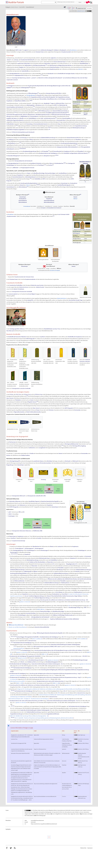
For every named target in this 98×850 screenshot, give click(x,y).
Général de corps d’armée (37, 285)
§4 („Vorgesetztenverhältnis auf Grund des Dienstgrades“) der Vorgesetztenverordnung (49, 97)
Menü (80, 2)
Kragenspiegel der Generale (27, 167)
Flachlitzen (40, 165)
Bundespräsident (26, 650)
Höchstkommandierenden (39, 65)
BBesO (85, 114)
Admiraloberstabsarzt (30, 177)
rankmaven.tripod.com (18, 648)
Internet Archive (32, 640)
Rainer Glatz (22, 45)
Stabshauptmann (65, 582)
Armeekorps (21, 289)
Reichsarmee (53, 65)
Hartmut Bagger (20, 637)
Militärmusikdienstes (19, 581)
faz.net (26, 596)
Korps (59, 124)
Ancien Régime (31, 294)
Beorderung (59, 569)
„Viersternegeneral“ (38, 548)
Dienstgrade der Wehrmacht (18, 495)
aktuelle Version (81, 11)
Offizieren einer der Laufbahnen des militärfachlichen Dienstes (62, 579)
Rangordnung (9, 465)
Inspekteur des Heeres (11, 118)
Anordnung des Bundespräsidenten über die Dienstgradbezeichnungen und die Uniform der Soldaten (58, 650)
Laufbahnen (11, 139)
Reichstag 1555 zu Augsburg (79, 446)
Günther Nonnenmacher (68, 596)
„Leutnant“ (33, 78)
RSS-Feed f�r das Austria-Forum (15, 848)
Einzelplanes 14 (67, 151)
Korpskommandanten (30, 279)
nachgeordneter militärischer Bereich (78, 153)
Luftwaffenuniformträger (39, 173)
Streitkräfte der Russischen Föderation (17, 336)
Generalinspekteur (66, 118)
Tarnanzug (43, 479)
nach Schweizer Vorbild (63, 214)
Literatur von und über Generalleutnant (17, 627)
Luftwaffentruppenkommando (42, 114)
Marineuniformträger (50, 173)
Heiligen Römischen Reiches (64, 65)
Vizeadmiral (52, 69)
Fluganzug (87, 509)
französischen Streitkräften (16, 285)
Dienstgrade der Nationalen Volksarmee (21, 530)
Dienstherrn (78, 139)
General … (58, 490)
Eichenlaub (38, 163)
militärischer (44, 50)
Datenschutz (83, 848)
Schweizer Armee (39, 52)
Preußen (32, 453)
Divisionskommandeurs (45, 463)
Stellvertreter (28, 65)
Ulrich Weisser (59, 592)
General (9, 59)
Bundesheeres (73, 50)
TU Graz (89, 2)
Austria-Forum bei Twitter (11, 848)
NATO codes (57, 646)
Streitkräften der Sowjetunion (75, 336)
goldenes (33, 163)
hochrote (28, 613)
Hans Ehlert (64, 594)
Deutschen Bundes (54, 67)
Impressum (89, 848)
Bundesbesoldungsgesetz (52, 662)
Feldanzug (85, 163)
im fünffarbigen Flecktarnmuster (65, 615)
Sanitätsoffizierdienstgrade (63, 185)
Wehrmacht (75, 461)
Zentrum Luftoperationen (29, 114)
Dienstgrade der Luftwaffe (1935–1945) (37, 495)
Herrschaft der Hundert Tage (75, 300)
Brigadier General (32, 402)
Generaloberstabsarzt (17, 177)
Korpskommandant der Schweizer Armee (24, 277)
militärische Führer (60, 103)
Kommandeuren (34, 116)
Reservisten (50, 562)
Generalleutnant (61, 810)
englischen (53, 58)
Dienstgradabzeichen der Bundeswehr (23, 161)
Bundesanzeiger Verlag (74, 607)
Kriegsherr (21, 67)
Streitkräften (38, 179)
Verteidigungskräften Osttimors (17, 329)
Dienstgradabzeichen (15, 73)
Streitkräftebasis (32, 118)
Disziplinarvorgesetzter (18, 129)
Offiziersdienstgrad (32, 93)
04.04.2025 (68, 810)
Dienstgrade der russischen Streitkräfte (21, 388)
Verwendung (29, 124)
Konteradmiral (73, 183)
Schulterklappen (22, 615)
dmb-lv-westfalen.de (37, 638)
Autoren (73, 810)
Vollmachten (47, 63)
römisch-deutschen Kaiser (59, 61)
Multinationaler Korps (44, 558)
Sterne (51, 163)
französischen (24, 59)
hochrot (50, 165)
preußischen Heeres (38, 461)
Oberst (31, 139)
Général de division (23, 287)
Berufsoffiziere (11, 143)
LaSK (9, 512)
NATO (55, 105)
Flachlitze (33, 613)
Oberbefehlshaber (84, 63)
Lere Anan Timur (56, 329)
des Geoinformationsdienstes (84, 579)
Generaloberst (46, 525)
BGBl (85, 607)
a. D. (20, 565)
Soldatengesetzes (25, 87)
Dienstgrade (43, 207)
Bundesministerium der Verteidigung (48, 153)
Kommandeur (77, 410)
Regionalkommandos (19, 412)
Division (8, 455)
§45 (69, 605)
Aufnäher (84, 503)
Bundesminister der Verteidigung (18, 656)
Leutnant (16, 59)
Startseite (7, 2)
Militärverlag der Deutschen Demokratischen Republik (49, 633)
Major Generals (10, 398)
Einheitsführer (9, 129)
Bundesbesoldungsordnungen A (36, 660)
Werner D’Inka (50, 596)
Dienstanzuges (44, 550)
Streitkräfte (66, 153)
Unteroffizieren (50, 99)
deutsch (16, 289)
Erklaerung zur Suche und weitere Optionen (65, 2)
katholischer (32, 447)
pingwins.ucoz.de (22, 658)
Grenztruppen (11, 516)
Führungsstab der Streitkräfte (32, 637)
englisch (26, 50)
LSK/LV (10, 514)
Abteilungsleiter (30, 105)
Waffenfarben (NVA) (37, 530)
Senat (31, 400)
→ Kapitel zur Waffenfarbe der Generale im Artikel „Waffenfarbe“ (64, 619)
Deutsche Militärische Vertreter (60, 111)
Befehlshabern (24, 116)
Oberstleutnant (36, 546)
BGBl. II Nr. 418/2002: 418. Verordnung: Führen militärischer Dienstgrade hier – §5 (29, 716)
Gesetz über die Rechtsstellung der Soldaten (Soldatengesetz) (65, 644)
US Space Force (27, 394)
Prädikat (23, 455)
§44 (22, 600)
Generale (86, 101)
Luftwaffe (21, 118)
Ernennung (23, 137)
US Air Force (18, 394)
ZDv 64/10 (84, 656)
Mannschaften (43, 99)
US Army (11, 394)
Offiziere (35, 571)
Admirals (80, 69)
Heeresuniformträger (45, 611)
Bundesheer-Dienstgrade (55, 270)
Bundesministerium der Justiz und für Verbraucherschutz (50, 681)
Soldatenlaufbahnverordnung (48, 137)
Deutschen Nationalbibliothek (42, 627)
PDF (59, 693)
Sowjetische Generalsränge (18, 540)
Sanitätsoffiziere (63, 173)
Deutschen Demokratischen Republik (50, 501)
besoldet (46, 151)
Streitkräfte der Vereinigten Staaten (66, 73)
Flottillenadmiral (78, 592)
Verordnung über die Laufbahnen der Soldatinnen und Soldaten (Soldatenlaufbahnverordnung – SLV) (64, 600)
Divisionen (51, 410)
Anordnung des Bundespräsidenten (69, 143)
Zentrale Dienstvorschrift (72, 137)
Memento (13, 640)
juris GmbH (40, 700)
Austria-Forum (16, 2)
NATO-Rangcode (76, 103)
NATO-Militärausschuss (43, 111)
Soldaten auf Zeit (33, 562)
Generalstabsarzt (10, 187)
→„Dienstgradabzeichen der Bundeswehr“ (40, 617)
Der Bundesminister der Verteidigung (22, 642)
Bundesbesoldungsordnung (29, 151)
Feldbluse (55, 615)
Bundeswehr (63, 50)
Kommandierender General (40, 124)
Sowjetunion (20, 536)
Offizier (82, 61)
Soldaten (56, 50)
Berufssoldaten (41, 562)
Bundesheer (10, 214)
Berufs (22, 662)
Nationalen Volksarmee (14, 501)
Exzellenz (27, 455)
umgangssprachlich (19, 75)
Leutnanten (68, 99)
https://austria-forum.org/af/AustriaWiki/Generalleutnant (44, 824)
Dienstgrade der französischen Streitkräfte (22, 291)
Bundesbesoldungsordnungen (80, 660)
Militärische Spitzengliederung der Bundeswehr (23, 132)
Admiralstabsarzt (23, 187)
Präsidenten (18, 400)
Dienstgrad (49, 50)
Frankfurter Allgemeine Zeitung (36, 596)
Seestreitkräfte (25, 71)
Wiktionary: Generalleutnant (16, 625)
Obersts (52, 546)
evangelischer (42, 447)
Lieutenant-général (12, 294)
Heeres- (29, 173)
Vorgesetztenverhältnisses (52, 714)
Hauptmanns (75, 546)
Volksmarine (22, 505)
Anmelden (89, 8)
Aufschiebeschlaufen (84, 161)
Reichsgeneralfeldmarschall (71, 444)
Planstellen (80, 151)
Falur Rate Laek (10, 330)
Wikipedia (50, 810)
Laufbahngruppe (27, 571)
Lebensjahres (46, 155)
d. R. (53, 564)
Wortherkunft (31, 59)
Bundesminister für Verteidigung (17, 673)
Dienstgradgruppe (76, 101)
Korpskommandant (66, 52)
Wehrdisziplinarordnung (78, 127)
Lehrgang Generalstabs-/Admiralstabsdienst (67, 147)
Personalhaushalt (57, 151)
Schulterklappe (30, 550)
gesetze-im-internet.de (24, 601)
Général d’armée (40, 287)
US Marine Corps (38, 394)
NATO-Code (18, 50)
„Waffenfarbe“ (15, 167)
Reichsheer (49, 461)
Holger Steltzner (78, 596)
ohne (55, 99)
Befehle (24, 101)
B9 (43, 151)
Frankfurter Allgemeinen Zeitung (41, 598)
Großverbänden (10, 124)
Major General (36, 408)
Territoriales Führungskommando (14, 114)
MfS (20, 512)
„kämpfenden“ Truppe (48, 103)
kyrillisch (43, 336)
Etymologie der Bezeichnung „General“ (21, 78)
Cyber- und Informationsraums (47, 118)
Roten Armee (12, 536)
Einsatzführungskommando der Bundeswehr (56, 112)
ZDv (63, 637)
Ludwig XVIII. (30, 300)
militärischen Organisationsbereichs (15, 120)
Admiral (28, 185)
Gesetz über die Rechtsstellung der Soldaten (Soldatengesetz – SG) (47, 664)
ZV (23, 512)
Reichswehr (68, 461)
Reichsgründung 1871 (15, 461)
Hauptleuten (9, 101)
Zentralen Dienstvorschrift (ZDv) (53, 93)
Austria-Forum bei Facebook (7, 848)
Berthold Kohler (58, 596)
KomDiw (39, 538)
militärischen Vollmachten (23, 63)
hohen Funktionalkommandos (33, 412)
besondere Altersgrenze (13, 155)
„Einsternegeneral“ (19, 548)
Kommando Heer (61, 120)
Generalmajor (64, 183)
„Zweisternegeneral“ (29, 548)
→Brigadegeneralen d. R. (71, 564)
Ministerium (39, 105)
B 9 (84, 113)
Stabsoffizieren (18, 101)
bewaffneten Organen (34, 501)
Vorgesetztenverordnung (81, 126)
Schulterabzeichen (58, 163)
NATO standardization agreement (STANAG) (43, 646)
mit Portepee (62, 99)
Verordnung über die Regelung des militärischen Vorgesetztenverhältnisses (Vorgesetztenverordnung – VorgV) (55, 673)
